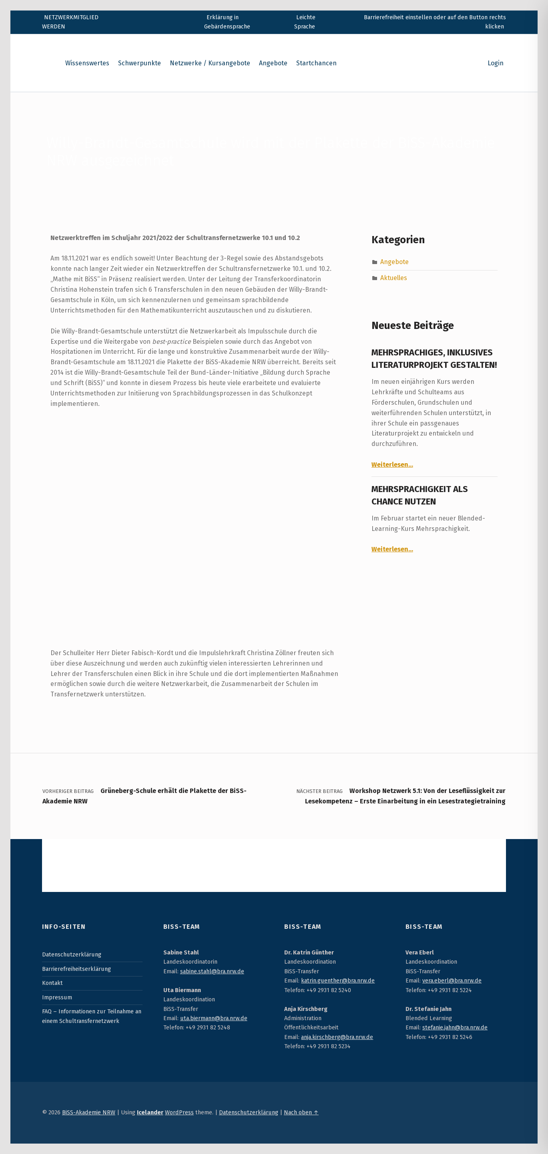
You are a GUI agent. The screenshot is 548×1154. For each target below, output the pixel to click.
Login (496, 63)
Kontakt (52, 983)
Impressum (57, 997)
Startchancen (316, 63)
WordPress (179, 1112)
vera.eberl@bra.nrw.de (452, 980)
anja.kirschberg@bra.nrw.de (337, 1037)
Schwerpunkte (139, 63)
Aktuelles (393, 278)
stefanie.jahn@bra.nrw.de (455, 1027)
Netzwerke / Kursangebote (210, 63)
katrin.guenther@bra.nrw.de (338, 980)
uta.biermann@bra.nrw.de (213, 1018)
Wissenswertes (87, 63)
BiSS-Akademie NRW (88, 1112)
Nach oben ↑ (301, 1112)
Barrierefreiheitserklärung (76, 968)
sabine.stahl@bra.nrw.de (212, 971)
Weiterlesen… (392, 464)
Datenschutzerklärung (71, 954)
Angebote (273, 63)
